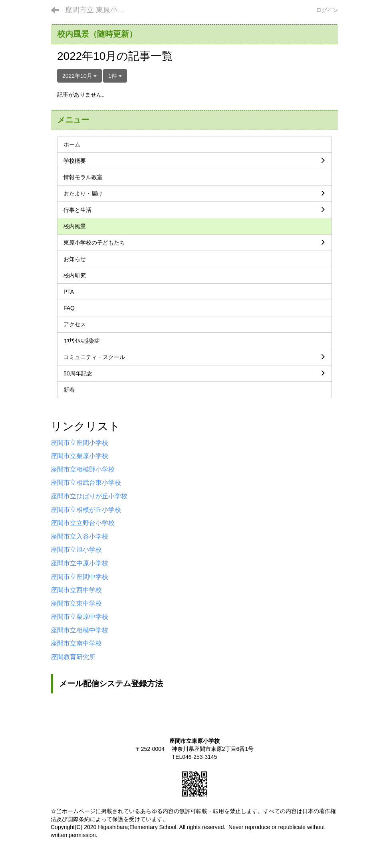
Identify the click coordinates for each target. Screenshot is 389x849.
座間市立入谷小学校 (79, 536)
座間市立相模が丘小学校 (86, 509)
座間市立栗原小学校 (79, 455)
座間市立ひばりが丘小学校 (89, 496)
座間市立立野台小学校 (83, 522)
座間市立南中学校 (76, 643)
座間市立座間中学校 (79, 576)
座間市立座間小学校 (79, 442)
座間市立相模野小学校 (83, 469)
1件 (115, 76)
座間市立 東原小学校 (98, 10)
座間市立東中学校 (76, 603)
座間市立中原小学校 (79, 563)
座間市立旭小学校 (76, 549)
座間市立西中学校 (76, 589)
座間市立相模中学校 (79, 630)
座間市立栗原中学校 (79, 616)
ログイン (327, 10)
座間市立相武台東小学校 (86, 482)
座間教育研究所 (73, 657)
